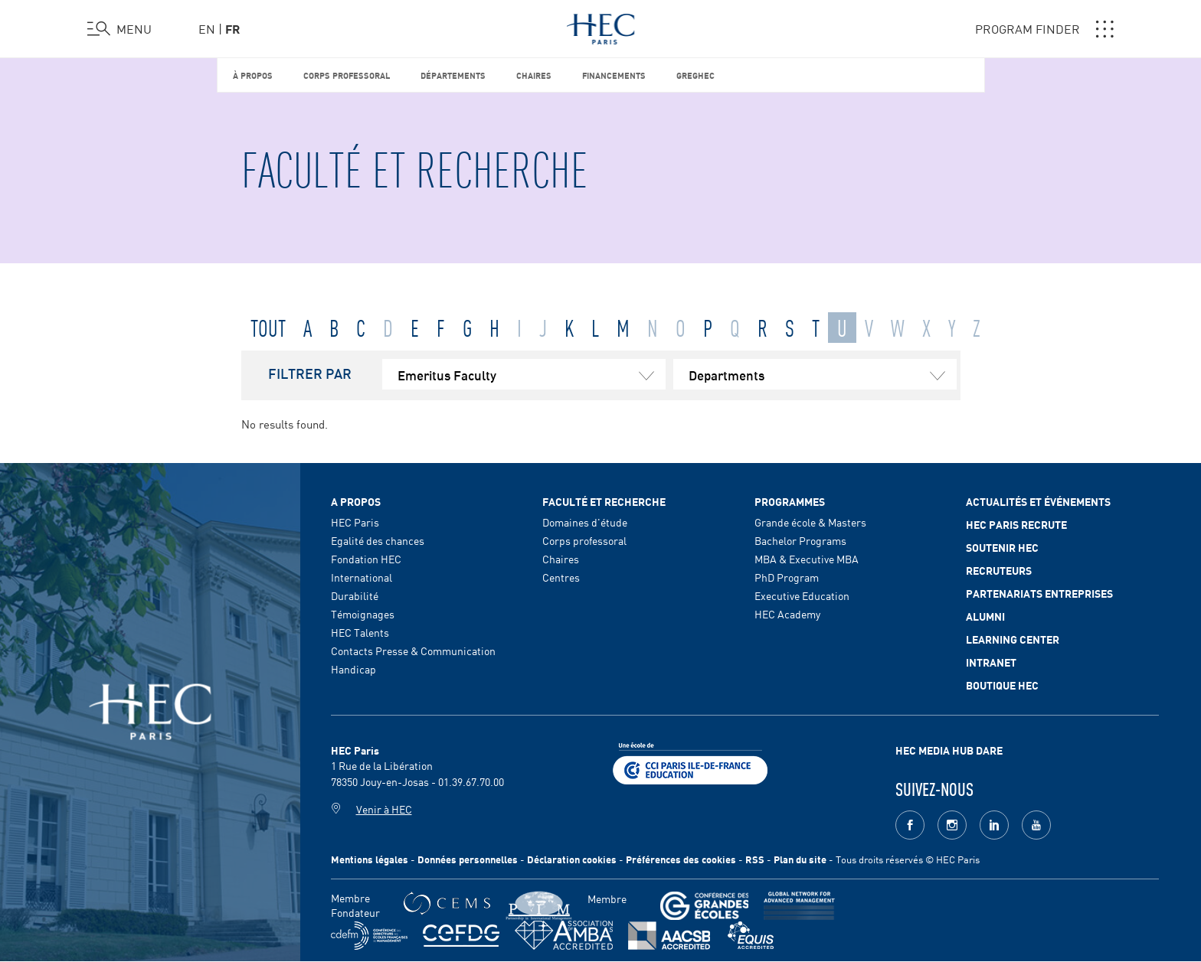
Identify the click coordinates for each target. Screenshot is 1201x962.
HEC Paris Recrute (1016, 524)
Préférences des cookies (681, 859)
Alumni (985, 616)
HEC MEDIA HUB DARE (949, 750)
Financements (614, 74)
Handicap (353, 669)
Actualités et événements (1038, 501)
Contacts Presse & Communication (413, 650)
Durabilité (354, 595)
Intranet (991, 662)
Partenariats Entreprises (1039, 593)
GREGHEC (695, 74)
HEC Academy (787, 613)
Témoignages (362, 613)
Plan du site (800, 859)
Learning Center (1012, 639)
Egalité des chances (377, 540)
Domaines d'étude (584, 522)
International (361, 577)
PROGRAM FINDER (1044, 29)
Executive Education (801, 595)
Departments (823, 374)
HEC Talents (360, 632)
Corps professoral (346, 74)
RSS (754, 859)
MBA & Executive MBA (806, 558)
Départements (453, 74)
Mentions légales (369, 859)
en (206, 28)
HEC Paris (355, 522)
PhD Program (786, 577)
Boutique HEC (1002, 685)
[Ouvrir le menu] (119, 29)
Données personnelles (467, 859)
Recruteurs (999, 570)
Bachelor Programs (800, 540)
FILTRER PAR (310, 373)
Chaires (533, 74)
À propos (253, 74)
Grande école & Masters (810, 522)
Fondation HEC (366, 558)
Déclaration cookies (572, 859)
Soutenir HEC (1002, 547)
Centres (561, 577)
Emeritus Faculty (532, 374)
